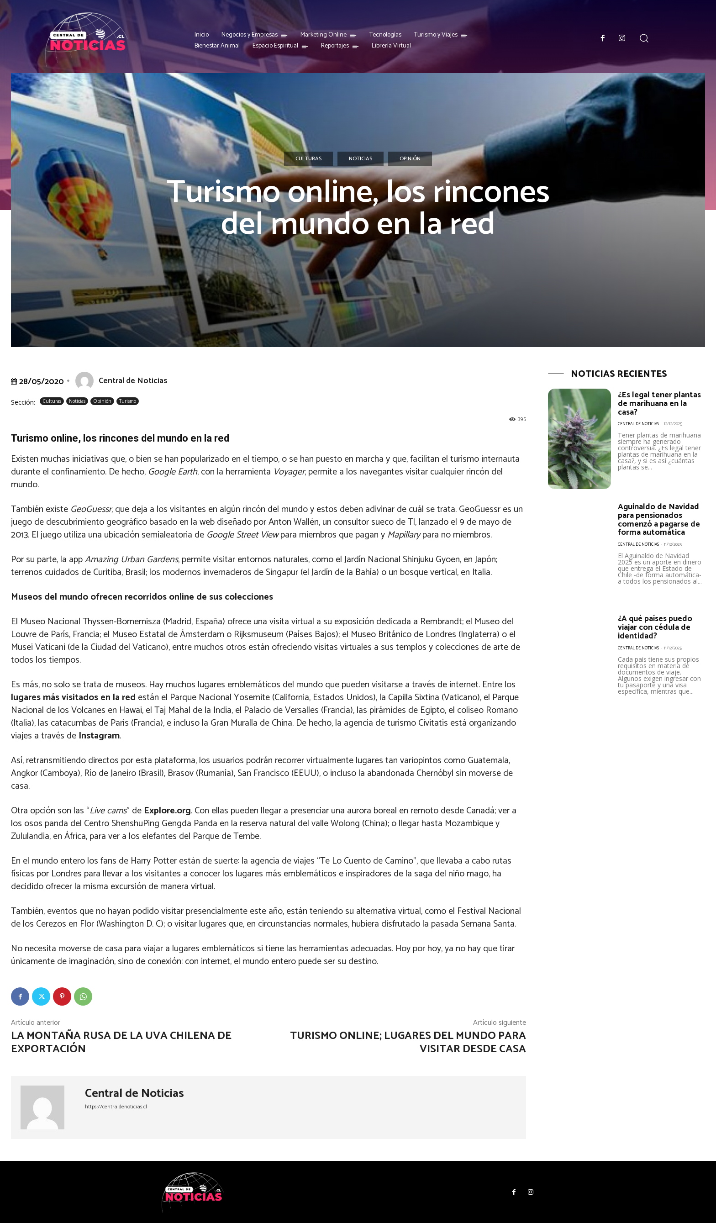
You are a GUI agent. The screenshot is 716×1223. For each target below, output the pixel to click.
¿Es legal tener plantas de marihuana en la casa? (659, 403)
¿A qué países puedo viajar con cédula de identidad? (655, 627)
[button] (644, 38)
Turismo (127, 401)
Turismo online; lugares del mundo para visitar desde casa (408, 1042)
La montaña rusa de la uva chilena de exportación (121, 1042)
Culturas (308, 159)
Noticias (360, 159)
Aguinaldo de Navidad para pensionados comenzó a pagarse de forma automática (659, 519)
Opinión (410, 159)
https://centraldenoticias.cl (116, 1106)
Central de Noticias (133, 381)
